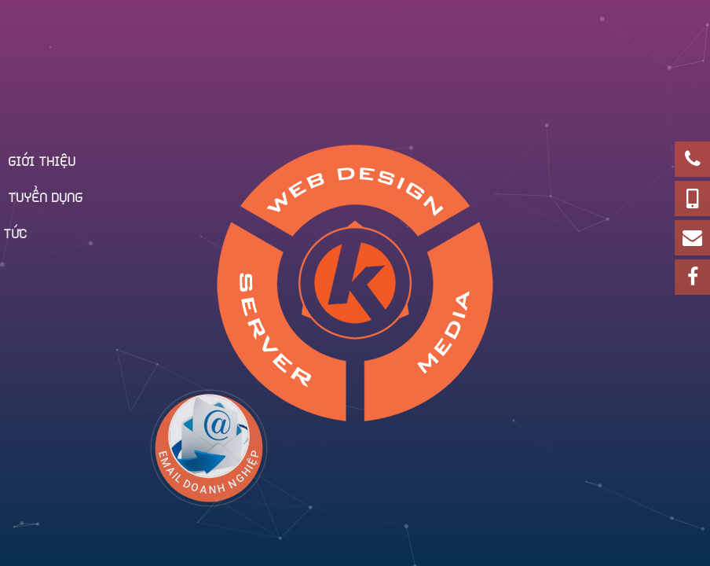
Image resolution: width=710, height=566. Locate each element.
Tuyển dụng (45, 196)
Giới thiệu (41, 159)
